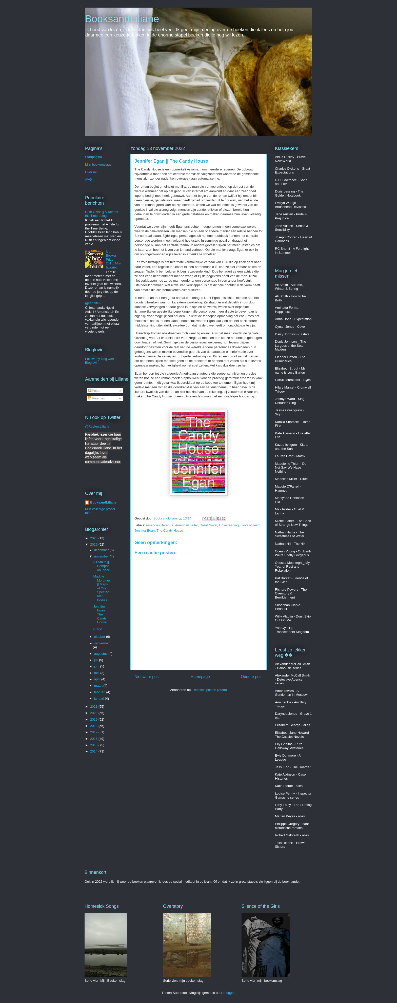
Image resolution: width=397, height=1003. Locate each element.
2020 (94, 713)
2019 (94, 719)
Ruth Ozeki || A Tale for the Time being (101, 214)
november (102, 556)
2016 (94, 739)
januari (99, 698)
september (102, 643)
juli (96, 660)
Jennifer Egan (144, 530)
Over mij (91, 172)
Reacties (96, 398)
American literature (159, 525)
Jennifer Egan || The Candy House (100, 614)
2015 (94, 745)
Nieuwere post (147, 676)
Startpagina (93, 157)
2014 (94, 751)
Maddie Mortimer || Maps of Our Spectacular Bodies (101, 588)
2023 (94, 538)
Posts (94, 391)
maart (99, 685)
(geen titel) (93, 303)
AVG (88, 179)
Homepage (200, 676)
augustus (101, 653)
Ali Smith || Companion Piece (101, 566)
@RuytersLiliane (97, 426)
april (97, 679)
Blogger (228, 993)
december (102, 550)
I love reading (229, 525)
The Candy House (169, 530)
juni (97, 666)
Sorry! (97, 629)
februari (100, 692)
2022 (94, 544)
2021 (94, 706)
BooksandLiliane (122, 18)
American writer (186, 525)
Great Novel (208, 525)
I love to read (250, 525)
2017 (94, 732)
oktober (100, 637)
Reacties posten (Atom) (210, 690)
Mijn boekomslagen (99, 164)
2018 (94, 726)
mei (97, 673)
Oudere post (252, 676)
